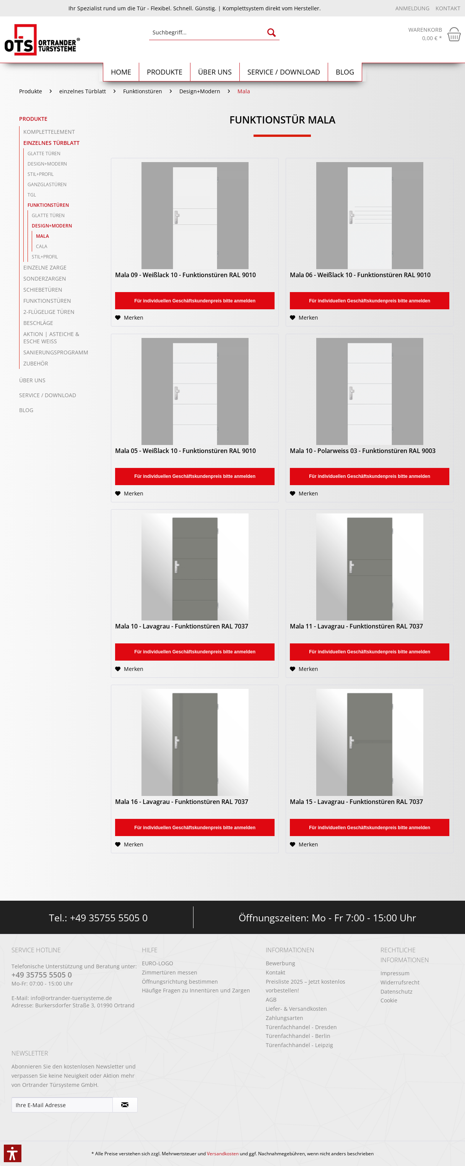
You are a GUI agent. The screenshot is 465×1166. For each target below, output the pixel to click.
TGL (32, 195)
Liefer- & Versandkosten (296, 1008)
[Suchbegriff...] (214, 32)
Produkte (33, 118)
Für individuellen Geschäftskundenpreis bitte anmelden (194, 301)
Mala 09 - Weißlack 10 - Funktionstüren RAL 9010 (185, 275)
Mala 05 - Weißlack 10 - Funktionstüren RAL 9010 (185, 451)
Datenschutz (396, 991)
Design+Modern (47, 164)
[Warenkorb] (434, 34)
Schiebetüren (42, 289)
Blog (26, 410)
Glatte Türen (44, 153)
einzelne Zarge (45, 267)
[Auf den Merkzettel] (129, 317)
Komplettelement (49, 131)
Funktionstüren (48, 205)
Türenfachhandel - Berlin (298, 1035)
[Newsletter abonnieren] (125, 1104)
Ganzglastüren (47, 184)
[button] (12, 1153)
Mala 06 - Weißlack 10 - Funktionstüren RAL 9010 (360, 275)
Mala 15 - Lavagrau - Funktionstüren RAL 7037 (356, 802)
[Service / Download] (284, 72)
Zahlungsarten (284, 1017)
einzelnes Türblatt (51, 142)
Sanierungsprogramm (55, 352)
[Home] (121, 72)
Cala (41, 246)
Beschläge (38, 322)
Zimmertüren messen (169, 972)
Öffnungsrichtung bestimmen (180, 981)
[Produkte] (164, 72)
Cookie (388, 1000)
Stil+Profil (41, 174)
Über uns (32, 380)
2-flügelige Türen (49, 311)
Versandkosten (223, 1153)
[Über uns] (215, 72)
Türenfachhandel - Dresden (301, 1027)
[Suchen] (271, 32)
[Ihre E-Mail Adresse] (62, 1104)
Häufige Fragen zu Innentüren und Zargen (196, 990)
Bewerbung (280, 963)
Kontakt (448, 8)
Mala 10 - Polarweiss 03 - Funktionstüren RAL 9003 (363, 451)
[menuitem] (214, 36)
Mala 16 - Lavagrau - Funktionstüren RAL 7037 (181, 802)
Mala (42, 236)
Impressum (395, 973)
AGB (271, 999)
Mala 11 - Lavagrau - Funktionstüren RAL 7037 (356, 626)
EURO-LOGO (157, 963)
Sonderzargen (44, 278)
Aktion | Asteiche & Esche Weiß (51, 337)
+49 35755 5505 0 (109, 917)
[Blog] (345, 72)
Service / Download (47, 395)
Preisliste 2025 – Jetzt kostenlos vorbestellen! (305, 986)
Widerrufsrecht (399, 982)
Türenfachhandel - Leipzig (299, 1045)
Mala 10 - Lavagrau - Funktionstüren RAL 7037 (181, 626)
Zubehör (35, 363)
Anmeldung (413, 8)
